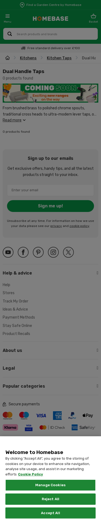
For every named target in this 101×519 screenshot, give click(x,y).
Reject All (50, 506)
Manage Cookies (50, 493)
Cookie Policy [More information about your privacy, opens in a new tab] (30, 482)
